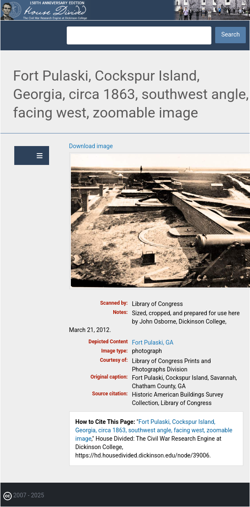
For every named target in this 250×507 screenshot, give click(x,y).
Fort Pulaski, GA (153, 342)
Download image (91, 146)
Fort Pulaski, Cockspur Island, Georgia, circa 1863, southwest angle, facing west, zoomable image (154, 430)
